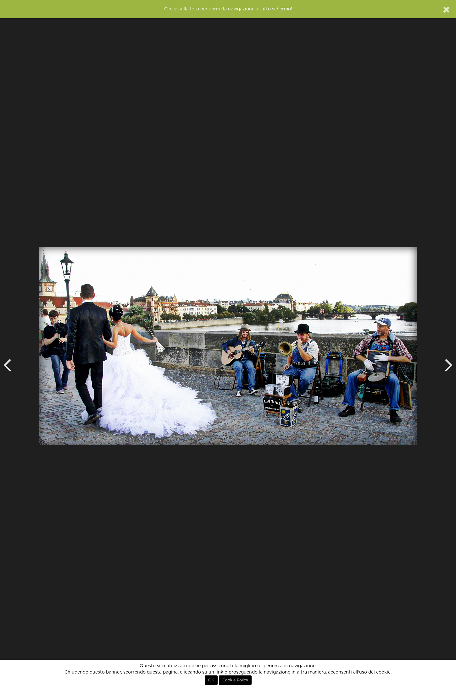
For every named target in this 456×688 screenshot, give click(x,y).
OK (211, 680)
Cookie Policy (235, 680)
